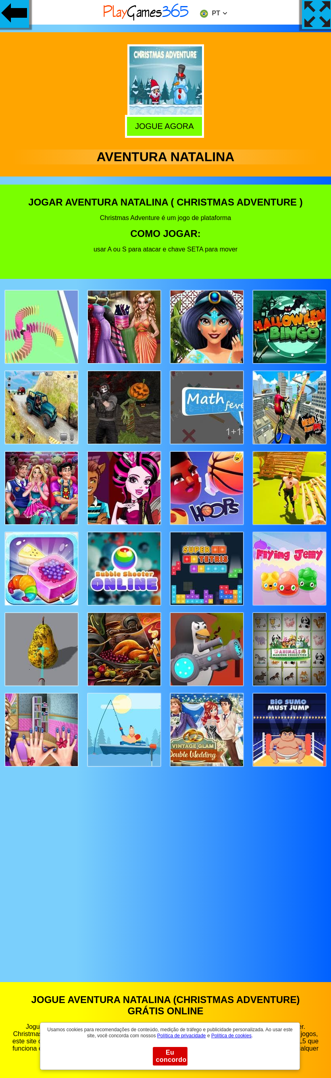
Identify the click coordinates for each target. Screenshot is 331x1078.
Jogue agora (166, 126)
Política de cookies (231, 1036)
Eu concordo (171, 1056)
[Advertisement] (166, 866)
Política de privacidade (181, 1036)
